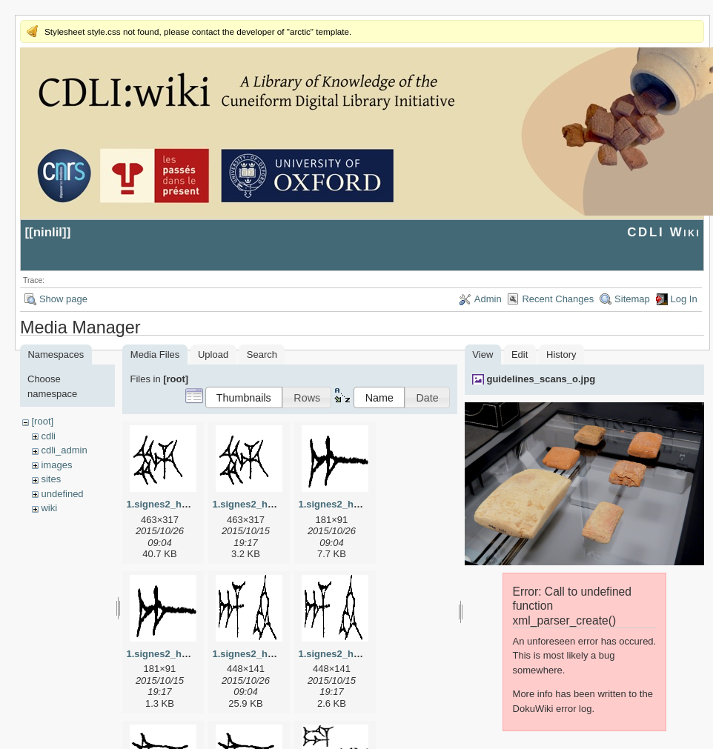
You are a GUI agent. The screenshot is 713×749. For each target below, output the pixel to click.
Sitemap (632, 298)
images (56, 464)
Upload (213, 354)
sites (51, 479)
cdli (48, 436)
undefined (62, 493)
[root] (42, 421)
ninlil (47, 232)
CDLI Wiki (663, 232)
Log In (684, 298)
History (561, 354)
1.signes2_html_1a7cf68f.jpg (363, 504)
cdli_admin (64, 450)
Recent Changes (558, 298)
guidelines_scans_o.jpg (540, 379)
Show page (63, 298)
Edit (519, 354)
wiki (49, 507)
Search (262, 354)
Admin (488, 298)
